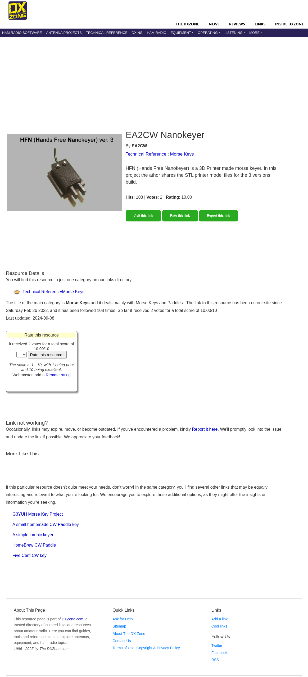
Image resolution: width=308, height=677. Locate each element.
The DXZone (187, 23)
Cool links (219, 626)
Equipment (181, 33)
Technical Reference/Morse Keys (53, 291)
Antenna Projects (63, 33)
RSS (215, 660)
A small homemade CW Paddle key (45, 524)
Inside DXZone (289, 23)
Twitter (216, 645)
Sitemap (119, 626)
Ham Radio (156, 33)
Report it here (205, 429)
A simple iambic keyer (32, 535)
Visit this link (143, 215)
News (214, 23)
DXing (137, 33)
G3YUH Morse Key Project (37, 514)
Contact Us (121, 641)
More (254, 33)
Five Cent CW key (29, 555)
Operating (208, 33)
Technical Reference (107, 33)
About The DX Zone (128, 633)
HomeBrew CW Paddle (34, 545)
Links (260, 23)
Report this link (218, 215)
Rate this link (180, 215)
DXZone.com (72, 619)
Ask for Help (122, 619)
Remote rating (58, 374)
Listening (233, 33)
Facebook (219, 653)
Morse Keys (182, 154)
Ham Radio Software (22, 33)
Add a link (219, 619)
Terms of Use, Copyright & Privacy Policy (146, 648)
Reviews (237, 23)
